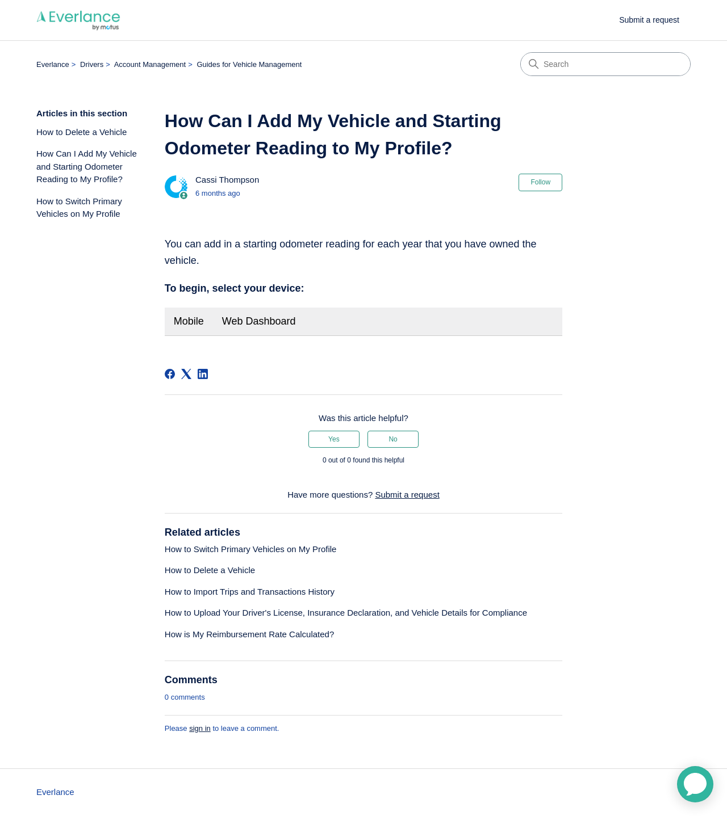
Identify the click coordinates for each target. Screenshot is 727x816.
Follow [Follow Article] (540, 182)
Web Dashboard (259, 321)
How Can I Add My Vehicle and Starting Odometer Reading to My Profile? (86, 166)
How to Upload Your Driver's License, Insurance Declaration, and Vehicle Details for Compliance (346, 612)
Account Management (150, 64)
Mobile (189, 321)
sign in (200, 728)
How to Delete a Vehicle (81, 132)
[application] (695, 784)
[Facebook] (170, 374)
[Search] (605, 64)
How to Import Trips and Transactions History (250, 591)
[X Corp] (186, 374)
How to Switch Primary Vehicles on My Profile (79, 207)
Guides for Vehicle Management (249, 64)
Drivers (91, 64)
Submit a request (649, 19)
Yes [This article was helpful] (334, 439)
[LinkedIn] (203, 374)
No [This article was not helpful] (392, 439)
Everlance (52, 64)
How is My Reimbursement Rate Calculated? (249, 634)
